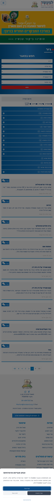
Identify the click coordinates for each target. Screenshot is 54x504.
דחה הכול (15, 493)
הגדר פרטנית (39, 493)
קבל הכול (27, 488)
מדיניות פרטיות (27, 500)
